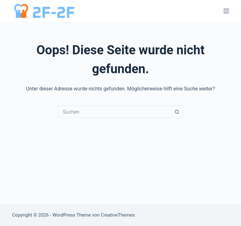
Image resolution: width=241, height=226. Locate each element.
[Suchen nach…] (114, 111)
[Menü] (226, 11)
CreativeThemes (118, 215)
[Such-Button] (177, 111)
